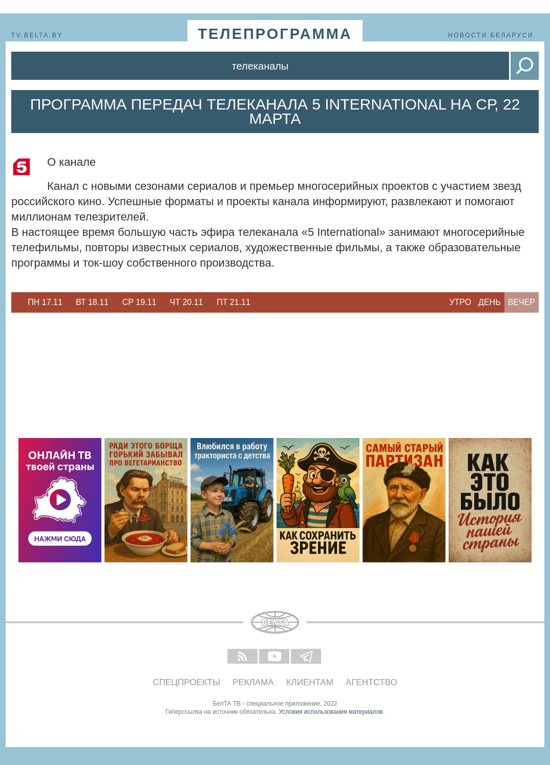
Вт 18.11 (92, 302)
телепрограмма (275, 34)
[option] (45, 302)
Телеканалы (260, 66)
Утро (460, 302)
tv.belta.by (37, 35)
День (489, 302)
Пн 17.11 (45, 302)
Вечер (521, 302)
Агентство (371, 682)
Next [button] (262, 302)
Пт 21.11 (233, 302)
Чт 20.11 (186, 302)
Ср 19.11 (139, 302)
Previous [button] (16, 302)
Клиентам (309, 682)
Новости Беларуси (491, 35)
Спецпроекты (187, 682)
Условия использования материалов (331, 711)
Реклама (253, 682)
